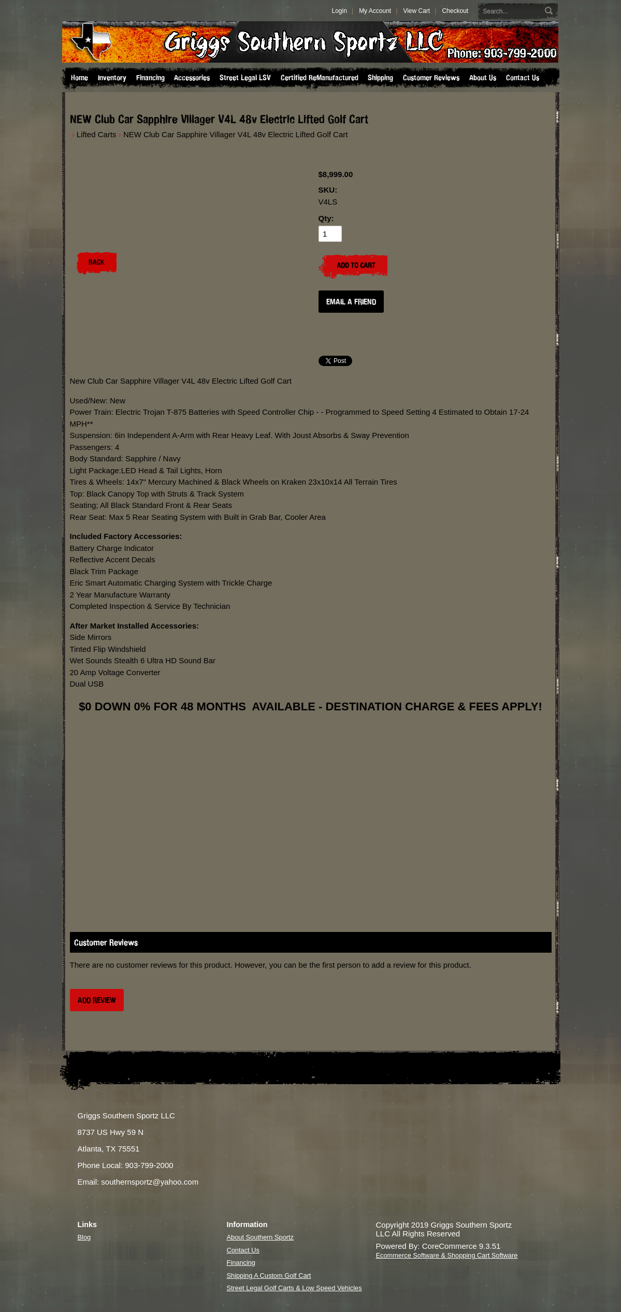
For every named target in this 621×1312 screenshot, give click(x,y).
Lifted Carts (97, 134)
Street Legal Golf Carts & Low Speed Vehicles (294, 1288)
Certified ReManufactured (319, 77)
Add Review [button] (97, 1000)
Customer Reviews (431, 77)
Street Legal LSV (245, 77)
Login (339, 10)
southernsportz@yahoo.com (149, 1181)
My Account (375, 10)
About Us (482, 77)
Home (79, 77)
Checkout (455, 10)
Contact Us (522, 77)
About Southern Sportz (260, 1237)
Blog (84, 1237)
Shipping (380, 77)
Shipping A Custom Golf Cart (269, 1275)
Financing (150, 77)
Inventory (112, 77)
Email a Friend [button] (351, 302)
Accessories (192, 77)
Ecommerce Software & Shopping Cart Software (447, 1255)
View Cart (416, 10)
